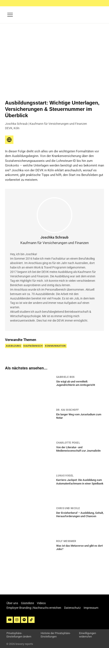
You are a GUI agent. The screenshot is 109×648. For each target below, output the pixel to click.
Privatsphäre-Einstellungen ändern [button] (18, 635)
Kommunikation (55, 346)
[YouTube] (9, 620)
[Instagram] (17, 620)
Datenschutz (72, 607)
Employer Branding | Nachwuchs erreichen (33, 607)
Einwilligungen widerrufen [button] (87, 635)
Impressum (91, 607)
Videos (41, 603)
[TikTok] (31, 620)
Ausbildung (13, 346)
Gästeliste (27, 603)
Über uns (12, 603)
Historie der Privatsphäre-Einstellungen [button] (56, 635)
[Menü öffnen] (10, 14)
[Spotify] (24, 620)
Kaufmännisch (33, 346)
